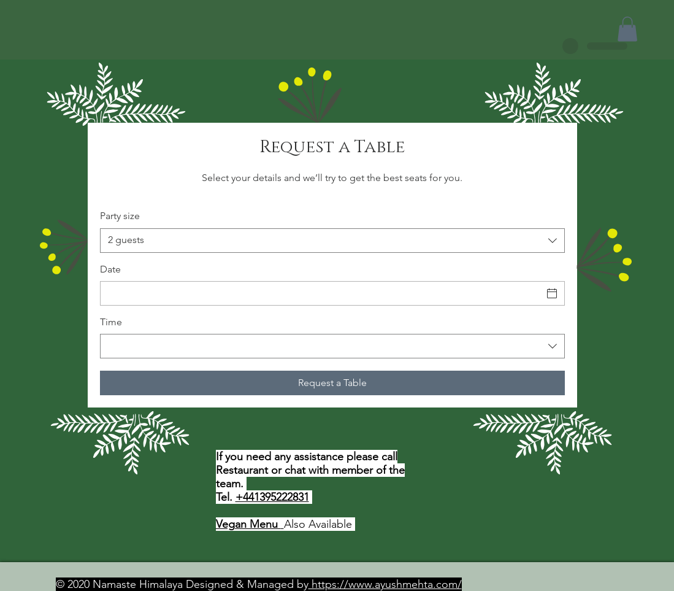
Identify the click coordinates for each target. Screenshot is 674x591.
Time (111, 322)
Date (110, 269)
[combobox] (332, 240)
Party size (120, 216)
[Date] (321, 293)
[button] (627, 29)
